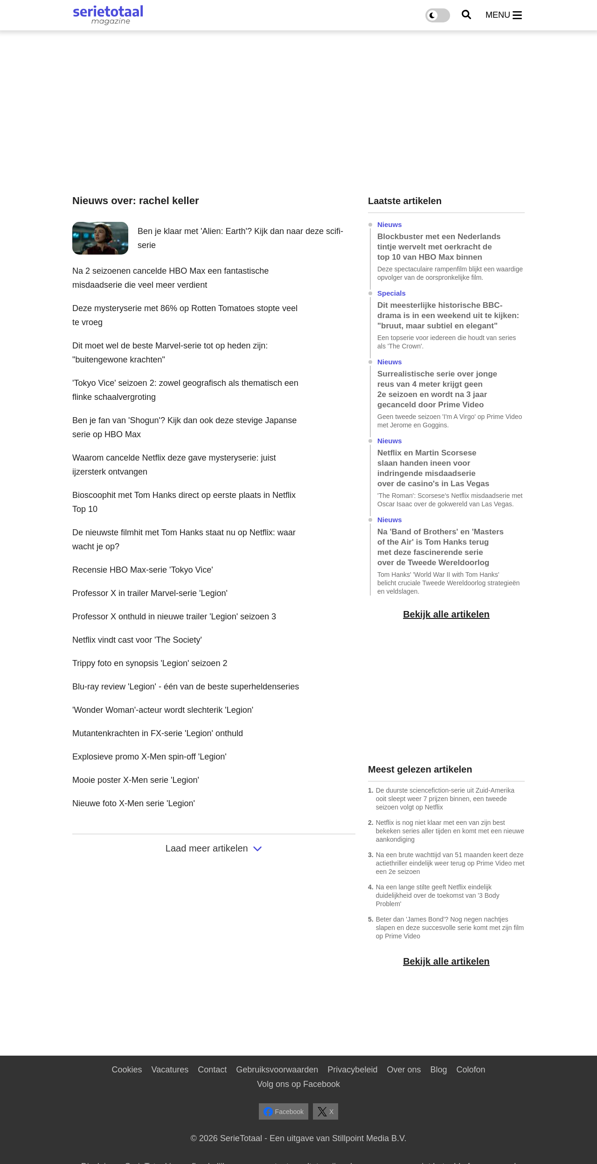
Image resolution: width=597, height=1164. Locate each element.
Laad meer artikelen (214, 848)
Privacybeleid (352, 1069)
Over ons (404, 1069)
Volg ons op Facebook (298, 1084)
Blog (438, 1069)
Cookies (126, 1069)
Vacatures (170, 1069)
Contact (212, 1069)
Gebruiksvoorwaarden (277, 1069)
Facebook (284, 1111)
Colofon (470, 1069)
